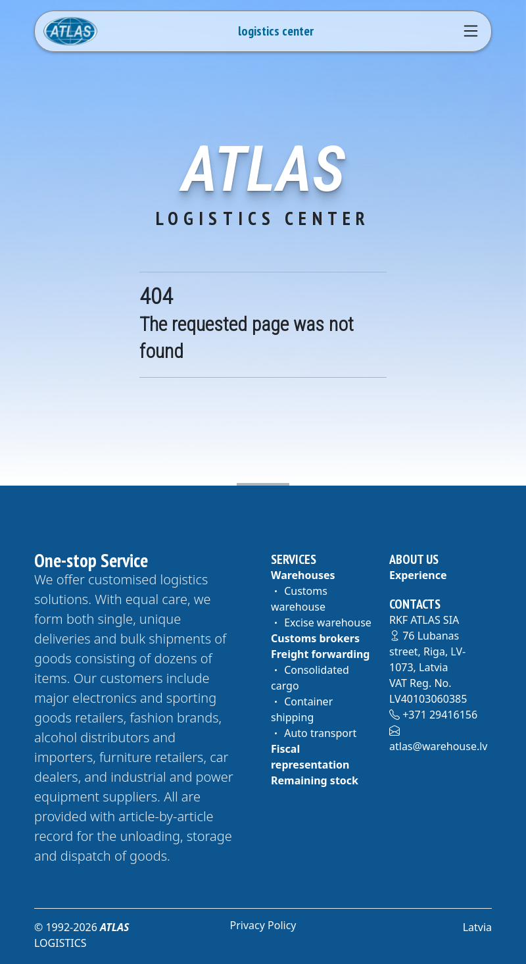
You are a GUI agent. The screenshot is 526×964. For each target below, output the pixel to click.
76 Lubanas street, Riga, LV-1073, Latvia (427, 651)
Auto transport (313, 733)
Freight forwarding (320, 654)
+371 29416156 (433, 714)
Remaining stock (314, 780)
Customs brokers (315, 638)
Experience (418, 575)
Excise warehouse (321, 622)
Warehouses (303, 575)
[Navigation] (470, 30)
